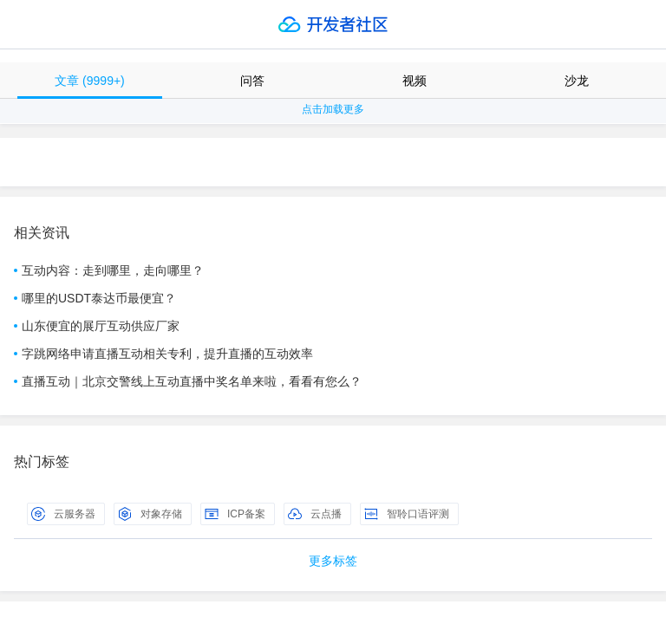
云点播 (315, 514)
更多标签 (333, 561)
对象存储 (150, 514)
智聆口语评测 (406, 514)
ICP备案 (235, 514)
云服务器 (63, 514)
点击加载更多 (333, 109)
